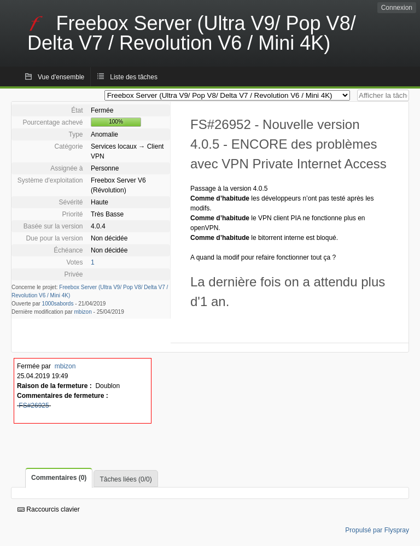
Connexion (396, 7)
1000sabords (58, 304)
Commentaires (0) (58, 478)
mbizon (83, 312)
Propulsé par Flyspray (377, 530)
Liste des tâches (134, 77)
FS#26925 (34, 405)
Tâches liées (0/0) (125, 479)
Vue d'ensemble (61, 77)
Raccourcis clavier (49, 509)
